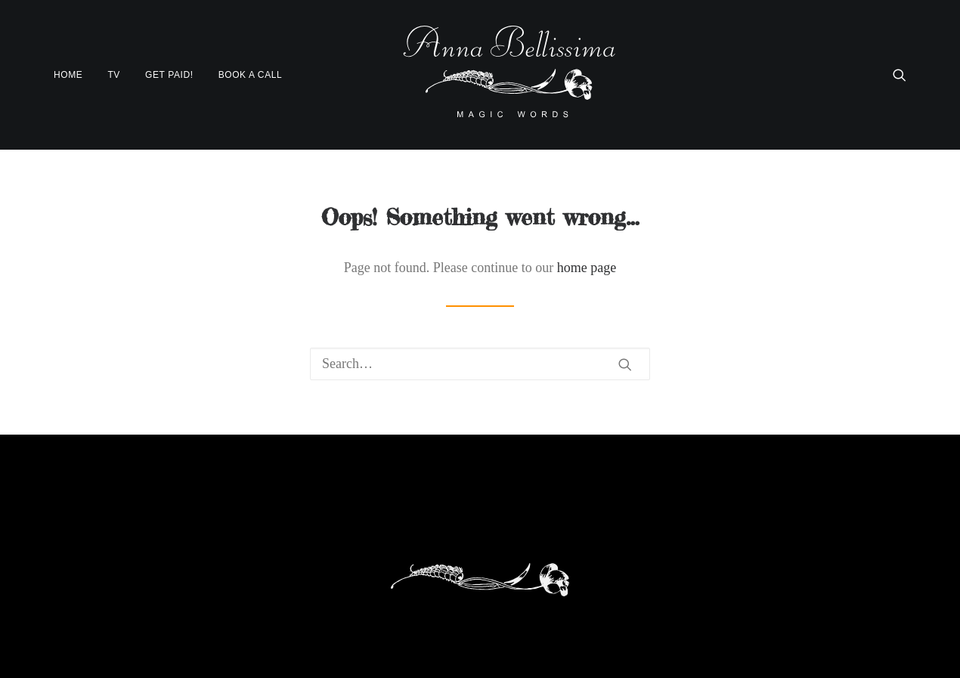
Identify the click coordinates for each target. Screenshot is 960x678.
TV (113, 75)
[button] (899, 75)
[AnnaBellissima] (509, 75)
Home (68, 75)
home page (586, 267)
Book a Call (250, 75)
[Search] (480, 364)
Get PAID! (169, 75)
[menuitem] (73, 75)
